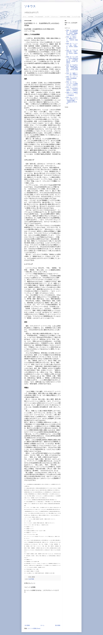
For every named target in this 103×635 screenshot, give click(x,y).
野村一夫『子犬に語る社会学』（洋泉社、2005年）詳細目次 (72, 53)
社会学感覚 (30, 16)
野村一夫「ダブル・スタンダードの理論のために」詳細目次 (72, 83)
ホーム (24, 16)
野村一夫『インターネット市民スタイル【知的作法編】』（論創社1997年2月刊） (72, 100)
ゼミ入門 (47, 16)
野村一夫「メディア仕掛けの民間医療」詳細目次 (72, 78)
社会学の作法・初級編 (65, 16)
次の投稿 (27, 625)
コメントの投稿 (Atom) (33, 628)
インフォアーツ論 (76, 16)
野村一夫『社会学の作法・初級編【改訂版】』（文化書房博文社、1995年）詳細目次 (72, 68)
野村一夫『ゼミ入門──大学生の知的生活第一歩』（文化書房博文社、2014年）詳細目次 (72, 60)
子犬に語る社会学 (39, 16)
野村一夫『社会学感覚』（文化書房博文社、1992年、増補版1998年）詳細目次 (72, 33)
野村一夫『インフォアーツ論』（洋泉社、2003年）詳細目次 (72, 46)
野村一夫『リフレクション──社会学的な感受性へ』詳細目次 (72, 88)
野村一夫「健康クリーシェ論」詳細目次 (72, 74)
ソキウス (30, 6)
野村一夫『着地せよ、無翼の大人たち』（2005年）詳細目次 (72, 39)
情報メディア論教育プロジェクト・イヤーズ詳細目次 (72, 94)
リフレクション (54, 16)
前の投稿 (57, 625)
